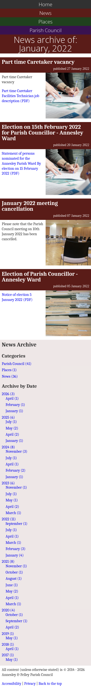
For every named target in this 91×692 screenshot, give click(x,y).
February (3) (16, 549)
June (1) (12, 585)
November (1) (16, 487)
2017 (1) (8, 655)
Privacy (30, 683)
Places (45, 21)
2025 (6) (8, 417)
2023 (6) (8, 483)
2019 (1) (8, 634)
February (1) (15, 405)
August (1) (14, 578)
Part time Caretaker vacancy (38, 62)
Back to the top (50, 683)
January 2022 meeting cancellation (30, 206)
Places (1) (9, 370)
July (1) (11, 422)
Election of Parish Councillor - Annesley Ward (40, 276)
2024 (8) (8, 447)
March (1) (13, 513)
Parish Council (46, 30)
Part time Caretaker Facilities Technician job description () (20, 96)
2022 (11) (9, 519)
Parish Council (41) (17, 364)
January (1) (14, 411)
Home (45, 4)
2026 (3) (8, 394)
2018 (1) (8, 644)
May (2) (12, 428)
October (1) (14, 572)
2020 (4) (8, 610)
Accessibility (11, 683)
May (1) (12, 500)
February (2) (16, 470)
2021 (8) (8, 561)
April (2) (12, 434)
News (45, 13)
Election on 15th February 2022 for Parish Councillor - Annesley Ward (42, 132)
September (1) (16, 524)
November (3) (16, 451)
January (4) (15, 555)
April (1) (12, 398)
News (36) (10, 376)
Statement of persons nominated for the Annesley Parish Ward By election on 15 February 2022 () (21, 163)
